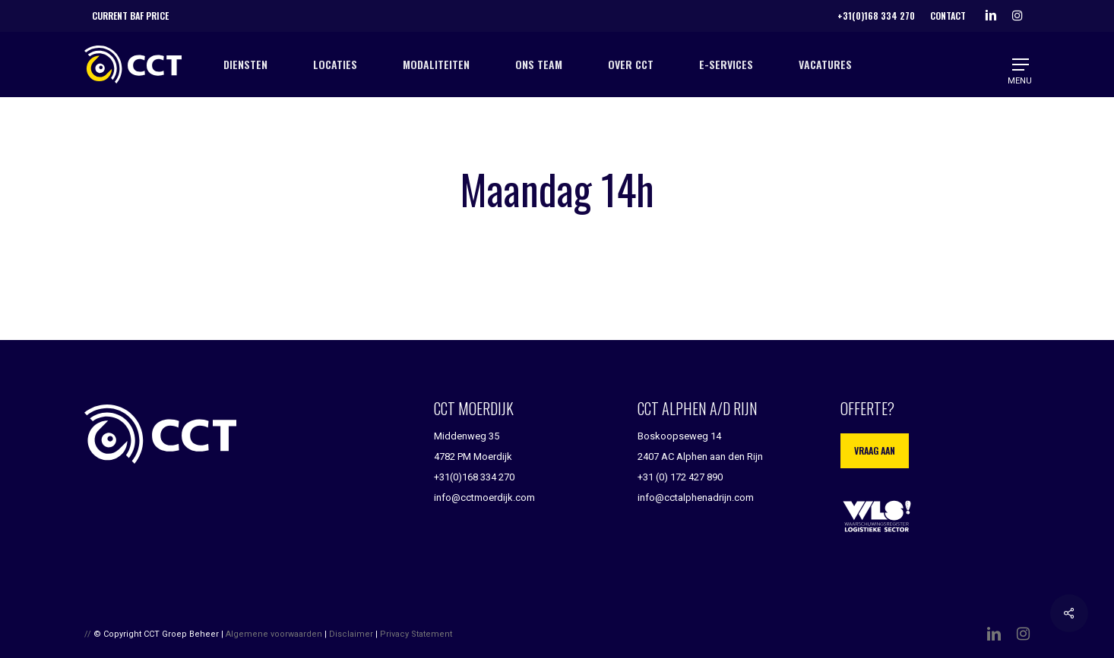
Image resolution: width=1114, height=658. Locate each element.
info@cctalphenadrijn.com (696, 497)
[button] (1021, 65)
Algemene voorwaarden (274, 634)
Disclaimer (351, 634)
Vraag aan (874, 450)
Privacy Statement (416, 634)
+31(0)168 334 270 (474, 477)
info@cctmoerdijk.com (484, 497)
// (87, 634)
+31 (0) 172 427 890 (680, 477)
